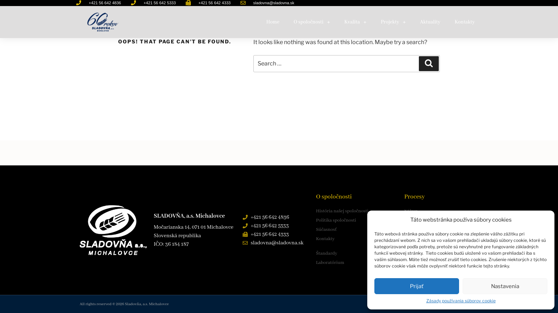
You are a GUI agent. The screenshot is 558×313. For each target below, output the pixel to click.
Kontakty (464, 22)
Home (272, 22)
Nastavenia (505, 286)
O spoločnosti (312, 22)
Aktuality (430, 22)
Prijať (416, 286)
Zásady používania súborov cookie (461, 300)
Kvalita (355, 22)
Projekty (393, 22)
